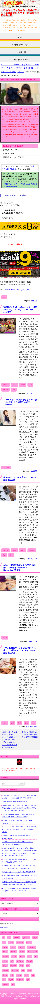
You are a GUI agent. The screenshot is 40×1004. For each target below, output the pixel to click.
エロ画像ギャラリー (20, 60)
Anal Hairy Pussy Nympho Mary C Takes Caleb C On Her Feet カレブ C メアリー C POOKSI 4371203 (18, 816)
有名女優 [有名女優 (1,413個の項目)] (15, 970)
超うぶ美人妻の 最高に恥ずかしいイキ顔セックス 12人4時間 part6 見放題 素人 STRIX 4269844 (19, 861)
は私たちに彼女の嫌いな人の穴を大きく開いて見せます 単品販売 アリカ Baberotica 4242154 (20, 567)
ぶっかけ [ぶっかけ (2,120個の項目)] (20, 942)
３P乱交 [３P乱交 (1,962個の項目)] (5, 984)
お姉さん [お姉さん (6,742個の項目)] (26, 938)
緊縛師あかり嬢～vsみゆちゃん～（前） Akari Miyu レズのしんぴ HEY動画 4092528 (20, 309)
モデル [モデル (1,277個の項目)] (22, 956)
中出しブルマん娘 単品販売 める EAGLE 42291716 (18, 79)
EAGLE (21, 72)
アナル (5, 723)
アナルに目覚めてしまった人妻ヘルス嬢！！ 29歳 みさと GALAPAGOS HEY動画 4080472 (20, 650)
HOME (20, 37)
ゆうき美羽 (6, 467)
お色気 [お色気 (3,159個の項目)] (35, 938)
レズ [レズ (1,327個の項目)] (29, 956)
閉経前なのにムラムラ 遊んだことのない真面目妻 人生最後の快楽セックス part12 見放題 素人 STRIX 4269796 (19, 797)
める (4, 297)
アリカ (5, 637)
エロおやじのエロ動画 (20, 45)
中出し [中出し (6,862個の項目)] (4, 961)
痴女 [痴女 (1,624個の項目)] (26, 975)
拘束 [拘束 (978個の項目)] (27, 966)
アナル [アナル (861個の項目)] (4, 947)
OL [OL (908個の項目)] (3, 938)
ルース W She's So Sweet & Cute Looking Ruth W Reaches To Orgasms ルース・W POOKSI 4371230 (19, 889)
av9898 (34, 471)
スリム (14, 385)
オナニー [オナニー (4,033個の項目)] (21, 947)
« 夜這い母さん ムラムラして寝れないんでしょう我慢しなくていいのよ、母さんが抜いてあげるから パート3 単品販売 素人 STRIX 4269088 (9, 739)
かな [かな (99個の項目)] (3, 942)
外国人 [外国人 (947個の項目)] (4, 966)
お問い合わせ (4, 927)
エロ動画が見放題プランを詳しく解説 (16, 290)
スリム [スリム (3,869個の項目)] (22, 952)
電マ (11, 555)
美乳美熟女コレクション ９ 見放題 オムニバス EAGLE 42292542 (17, 822)
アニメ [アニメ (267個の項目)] (12, 947)
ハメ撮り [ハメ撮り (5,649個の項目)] (5, 956)
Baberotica (33, 641)
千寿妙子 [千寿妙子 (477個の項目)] (29, 961)
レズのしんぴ (32, 393)
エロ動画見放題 (20, 52)
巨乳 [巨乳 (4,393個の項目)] (21, 966)
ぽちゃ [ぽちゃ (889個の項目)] (28, 942)
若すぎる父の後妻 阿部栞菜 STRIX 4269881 (14, 801)
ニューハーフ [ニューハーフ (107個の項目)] (32, 952)
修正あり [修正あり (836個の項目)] (20, 961)
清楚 (19, 723)
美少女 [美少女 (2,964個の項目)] (11, 980)
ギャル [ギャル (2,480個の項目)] (4, 952)
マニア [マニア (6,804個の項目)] (14, 956)
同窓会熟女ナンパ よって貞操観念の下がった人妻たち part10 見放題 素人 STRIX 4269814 (17, 843)
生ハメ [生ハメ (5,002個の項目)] (19, 975)
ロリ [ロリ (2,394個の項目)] (35, 956)
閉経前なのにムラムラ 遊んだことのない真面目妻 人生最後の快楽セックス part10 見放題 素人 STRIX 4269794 (19, 883)
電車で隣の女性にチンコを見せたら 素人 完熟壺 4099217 (18, 872)
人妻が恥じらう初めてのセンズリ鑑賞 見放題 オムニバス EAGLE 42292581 (18, 837)
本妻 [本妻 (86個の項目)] (22, 970)
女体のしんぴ (32, 559)
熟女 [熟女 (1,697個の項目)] (11, 975)
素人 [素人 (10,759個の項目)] (3, 980)
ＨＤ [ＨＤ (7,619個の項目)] (12, 984)
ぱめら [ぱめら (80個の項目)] (11, 942)
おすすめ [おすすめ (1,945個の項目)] (17, 938)
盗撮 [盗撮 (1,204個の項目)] (32, 975)
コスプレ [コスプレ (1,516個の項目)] (13, 952)
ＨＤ (33, 723)
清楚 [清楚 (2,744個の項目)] (29, 970)
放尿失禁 (5, 389)
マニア (23, 385)
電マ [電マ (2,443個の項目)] (27, 980)
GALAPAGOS (31, 726)
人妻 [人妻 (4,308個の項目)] (11, 961)
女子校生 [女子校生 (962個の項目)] (13, 966)
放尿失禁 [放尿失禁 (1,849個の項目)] (5, 970)
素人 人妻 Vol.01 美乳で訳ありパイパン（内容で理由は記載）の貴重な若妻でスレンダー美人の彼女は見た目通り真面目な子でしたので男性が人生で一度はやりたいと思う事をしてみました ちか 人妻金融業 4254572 (19, 852)
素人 (14, 389)
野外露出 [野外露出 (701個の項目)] (20, 980)
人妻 (12, 723)
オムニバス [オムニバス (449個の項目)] (31, 947)
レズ (30, 385)
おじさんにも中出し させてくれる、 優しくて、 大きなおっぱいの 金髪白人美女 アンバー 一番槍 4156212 (19, 867)
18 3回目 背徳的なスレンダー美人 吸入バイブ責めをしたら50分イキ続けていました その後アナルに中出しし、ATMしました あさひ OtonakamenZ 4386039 (19, 808)
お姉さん (5, 385)
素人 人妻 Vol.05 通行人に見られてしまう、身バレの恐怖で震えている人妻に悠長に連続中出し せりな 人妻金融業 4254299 (19, 829)
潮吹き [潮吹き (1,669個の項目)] (4, 975)
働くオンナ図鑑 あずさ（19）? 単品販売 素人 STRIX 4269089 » (30, 736)
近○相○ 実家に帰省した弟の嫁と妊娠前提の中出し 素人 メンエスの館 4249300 (19, 877)
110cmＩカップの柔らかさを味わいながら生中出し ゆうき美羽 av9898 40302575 (20, 402)
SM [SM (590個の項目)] (9, 938)
